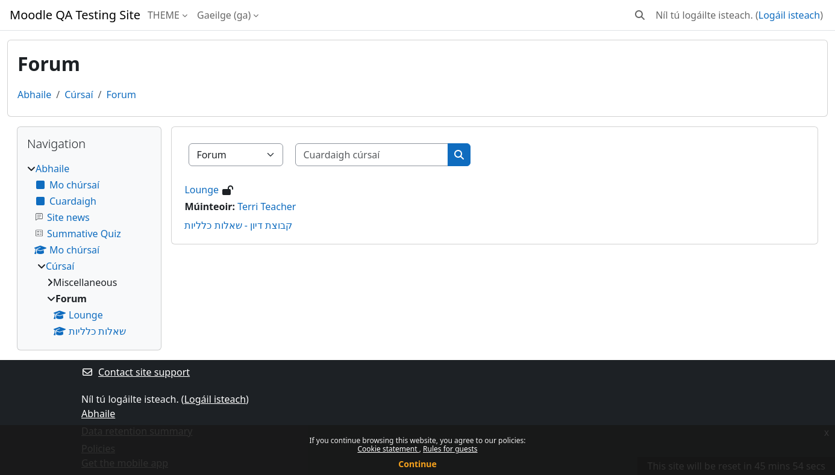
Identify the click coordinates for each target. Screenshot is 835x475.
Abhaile (34, 94)
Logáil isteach (789, 15)
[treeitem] (89, 249)
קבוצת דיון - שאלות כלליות (238, 225)
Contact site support (135, 372)
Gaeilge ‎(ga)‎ (224, 15)
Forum (121, 94)
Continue (417, 464)
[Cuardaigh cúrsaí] (372, 154)
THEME (164, 15)
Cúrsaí (78, 94)
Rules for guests (450, 449)
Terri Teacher (266, 206)
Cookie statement (388, 449)
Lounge (201, 189)
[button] (640, 15)
